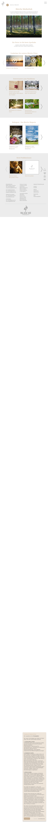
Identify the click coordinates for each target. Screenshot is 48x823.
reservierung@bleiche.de (11, 187)
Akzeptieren (27, 818)
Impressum (36, 190)
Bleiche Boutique (23, 200)
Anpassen (35, 818)
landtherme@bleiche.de (11, 192)
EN (41, 179)
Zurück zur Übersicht (14, 4)
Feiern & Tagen (23, 197)
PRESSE (35, 189)
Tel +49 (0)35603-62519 (11, 191)
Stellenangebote (37, 196)
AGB (34, 195)
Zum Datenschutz (41, 818)
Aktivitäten (22, 194)
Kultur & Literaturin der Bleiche (23, 191)
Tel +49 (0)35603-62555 (11, 195)
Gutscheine (22, 186)
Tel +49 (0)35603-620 (10, 186)
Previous (3, 63)
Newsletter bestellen (39, 184)
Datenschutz (36, 192)
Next (44, 63)
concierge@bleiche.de (10, 201)
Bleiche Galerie (23, 189)
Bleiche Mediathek (24, 187)
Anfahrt (35, 186)
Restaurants (22, 195)
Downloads (36, 194)
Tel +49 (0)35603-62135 (11, 200)
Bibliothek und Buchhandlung (23, 199)
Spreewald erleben (24, 193)
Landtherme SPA (23, 185)
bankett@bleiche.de (10, 196)
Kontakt (35, 187)
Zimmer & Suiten (23, 184)
